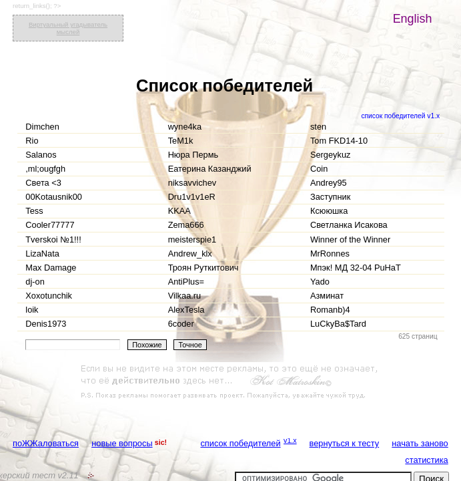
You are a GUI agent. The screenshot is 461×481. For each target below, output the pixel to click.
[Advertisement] (231, 382)
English (412, 18)
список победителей (240, 443)
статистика (426, 460)
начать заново (420, 443)
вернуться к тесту (345, 443)
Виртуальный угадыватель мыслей (68, 28)
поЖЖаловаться (46, 443)
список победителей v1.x (400, 116)
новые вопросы (121, 443)
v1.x (290, 440)
